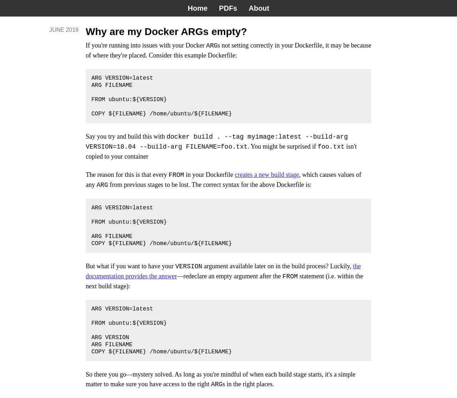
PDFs (228, 8)
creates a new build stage (267, 175)
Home (198, 8)
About (258, 8)
